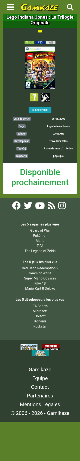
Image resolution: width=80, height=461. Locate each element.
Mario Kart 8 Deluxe (40, 289)
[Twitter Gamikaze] (28, 207)
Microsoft (40, 311)
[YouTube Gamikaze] (40, 207)
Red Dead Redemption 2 (40, 268)
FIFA (40, 246)
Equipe (40, 378)
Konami (40, 321)
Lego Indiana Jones (58, 126)
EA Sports (40, 306)
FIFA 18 (40, 283)
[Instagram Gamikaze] (62, 207)
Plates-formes (52, 148)
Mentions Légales (40, 404)
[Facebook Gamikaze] (17, 207)
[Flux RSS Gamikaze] (52, 207)
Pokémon (40, 236)
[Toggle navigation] (10, 7)
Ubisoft (40, 316)
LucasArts (58, 133)
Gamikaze (40, 370)
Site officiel (40, 109)
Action (69, 148)
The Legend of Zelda (40, 251)
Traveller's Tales (58, 141)
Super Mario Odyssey (40, 278)
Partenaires (40, 396)
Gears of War (40, 230)
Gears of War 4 (40, 273)
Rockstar (40, 326)
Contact (40, 387)
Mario (40, 241)
